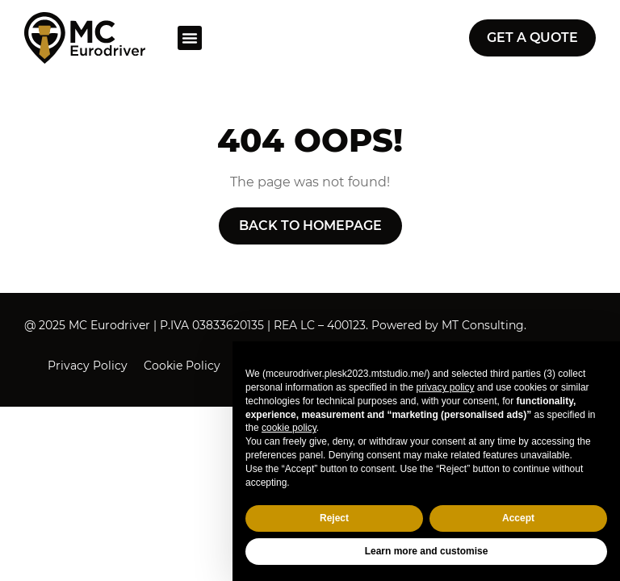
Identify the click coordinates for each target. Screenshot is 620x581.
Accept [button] (518, 518)
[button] (190, 38)
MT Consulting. (484, 325)
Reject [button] (334, 518)
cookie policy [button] (289, 427)
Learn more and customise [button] (426, 551)
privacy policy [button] (445, 387)
